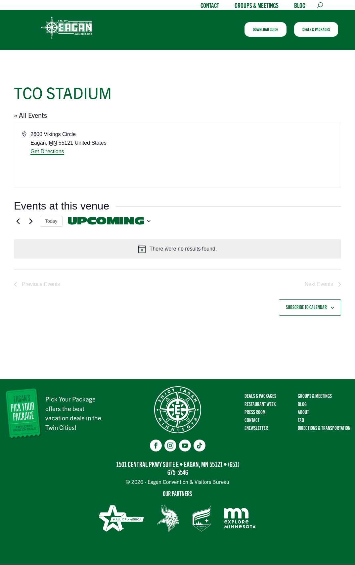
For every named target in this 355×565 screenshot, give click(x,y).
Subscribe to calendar (306, 308)
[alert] (177, 249)
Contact (209, 6)
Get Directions (47, 152)
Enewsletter (256, 428)
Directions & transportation (324, 428)
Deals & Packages (260, 396)
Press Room (255, 412)
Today (51, 221)
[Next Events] (31, 222)
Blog (299, 6)
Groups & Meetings (257, 6)
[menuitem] (117, 30)
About (303, 412)
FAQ (301, 420)
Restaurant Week (260, 404)
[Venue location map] (259, 155)
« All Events (30, 116)
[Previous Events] (18, 222)
